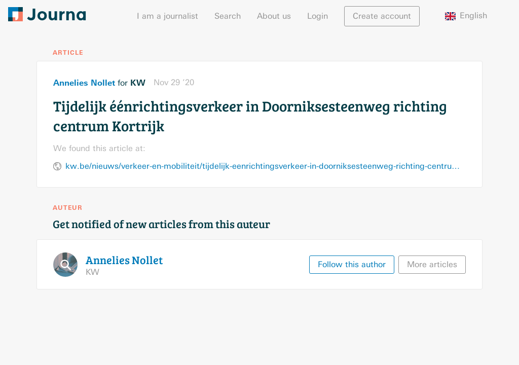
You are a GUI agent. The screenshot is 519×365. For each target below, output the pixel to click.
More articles (432, 264)
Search (227, 16)
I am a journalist (167, 16)
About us (274, 16)
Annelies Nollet (84, 83)
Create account (382, 16)
